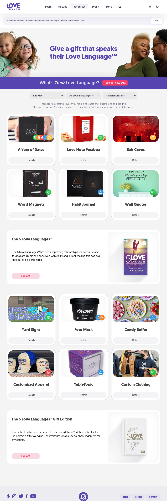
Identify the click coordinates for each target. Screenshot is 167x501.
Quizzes (62, 6)
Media (138, 496)
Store (109, 6)
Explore (25, 276)
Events (95, 6)
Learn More (79, 20)
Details (31, 160)
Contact (153, 496)
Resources (79, 6)
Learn (48, 6)
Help (125, 496)
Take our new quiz (114, 82)
